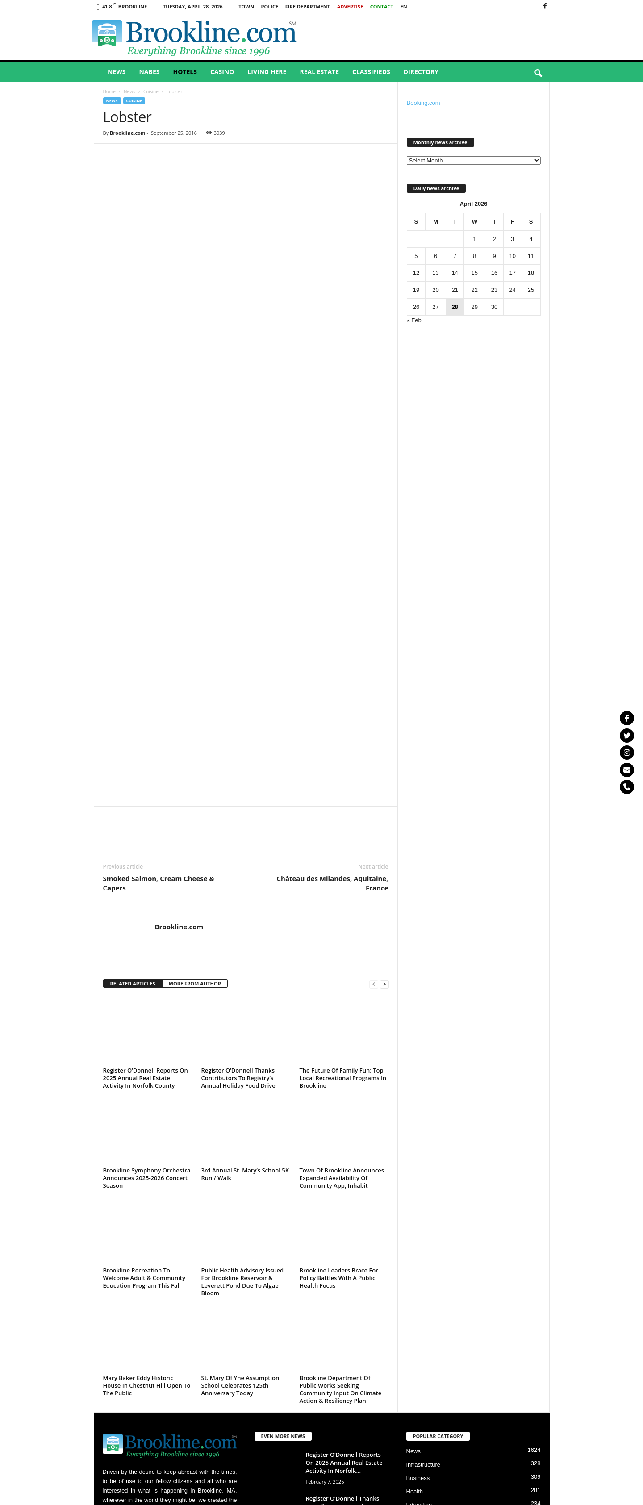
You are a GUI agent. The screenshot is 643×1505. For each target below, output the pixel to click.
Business (418, 1293)
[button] (538, 73)
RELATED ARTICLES (132, 798)
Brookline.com (128, 132)
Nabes (149, 71)
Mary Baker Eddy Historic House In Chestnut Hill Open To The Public (147, 1200)
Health (414, 1306)
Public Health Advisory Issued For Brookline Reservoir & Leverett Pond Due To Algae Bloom (242, 1096)
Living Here (266, 71)
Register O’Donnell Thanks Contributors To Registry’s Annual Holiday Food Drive (238, 893)
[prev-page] (373, 799)
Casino (222, 71)
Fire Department (307, 6)
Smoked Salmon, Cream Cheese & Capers (158, 698)
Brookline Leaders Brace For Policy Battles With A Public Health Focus (339, 1093)
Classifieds (371, 71)
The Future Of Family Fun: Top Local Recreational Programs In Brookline (343, 893)
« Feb (414, 320)
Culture (415, 1346)
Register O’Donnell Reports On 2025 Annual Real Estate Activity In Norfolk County (145, 893)
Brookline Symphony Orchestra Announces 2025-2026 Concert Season (147, 993)
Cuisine (151, 91)
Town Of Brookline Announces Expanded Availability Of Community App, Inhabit (342, 993)
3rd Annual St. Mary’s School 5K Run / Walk (245, 989)
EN (404, 6)
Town (246, 6)
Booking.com (423, 103)
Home (109, 91)
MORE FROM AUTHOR (195, 798)
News (116, 71)
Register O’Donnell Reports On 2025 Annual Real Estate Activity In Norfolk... (344, 1278)
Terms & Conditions (518, 1495)
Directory (421, 71)
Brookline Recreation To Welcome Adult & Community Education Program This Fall (144, 1093)
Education (419, 1320)
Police (269, 6)
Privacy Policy (470, 1495)
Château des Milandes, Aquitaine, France (332, 698)
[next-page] (384, 799)
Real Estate (319, 71)
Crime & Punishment (432, 1333)
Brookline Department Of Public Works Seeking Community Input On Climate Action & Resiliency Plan (341, 1204)
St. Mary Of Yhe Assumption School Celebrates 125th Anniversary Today (240, 1200)
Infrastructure (423, 1279)
